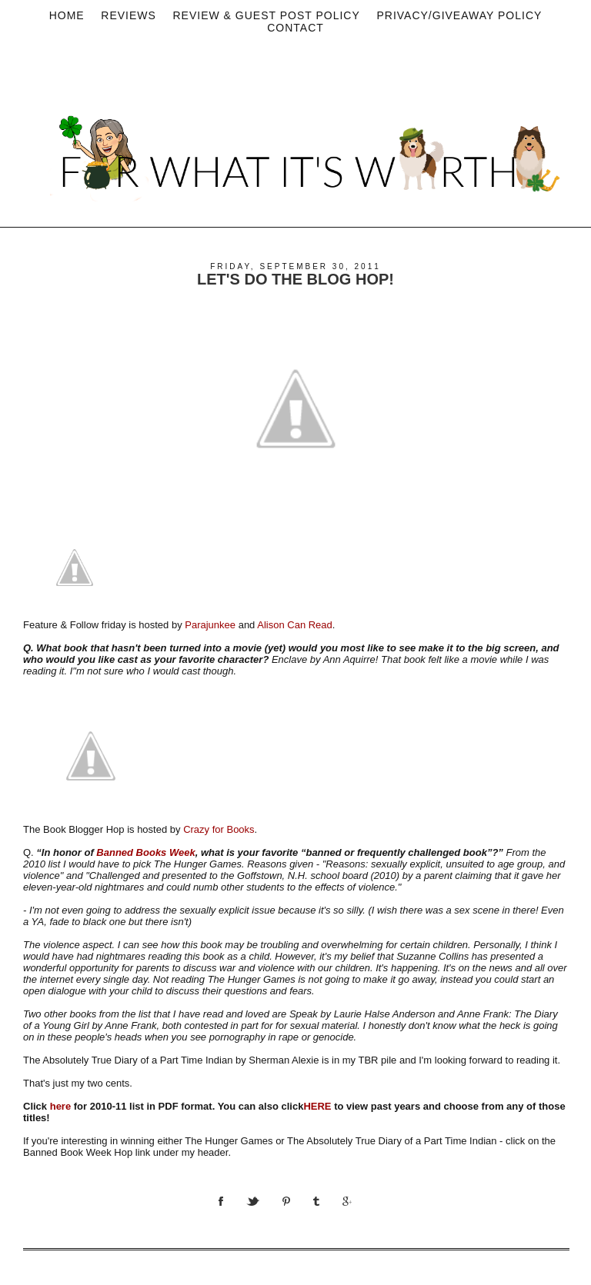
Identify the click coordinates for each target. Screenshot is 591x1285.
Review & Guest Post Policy (265, 15)
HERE (317, 1106)
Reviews (128, 15)
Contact (295, 28)
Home (67, 15)
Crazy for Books (218, 829)
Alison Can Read (294, 625)
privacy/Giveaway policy (459, 15)
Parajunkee (210, 625)
